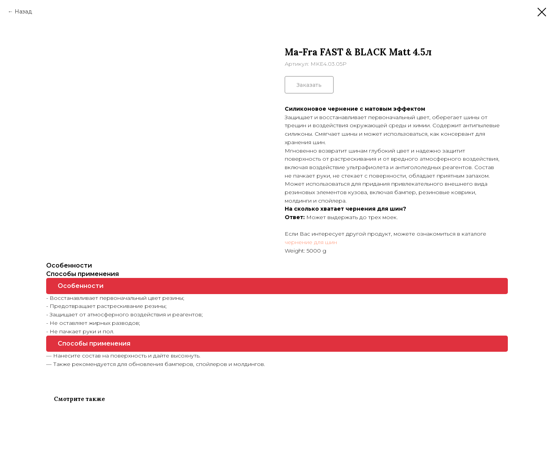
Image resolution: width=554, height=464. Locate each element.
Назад (23, 11)
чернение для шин (311, 242)
